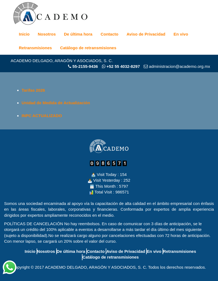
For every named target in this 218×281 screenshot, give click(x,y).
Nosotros (47, 34)
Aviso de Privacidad (145, 34)
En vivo (180, 34)
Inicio (24, 34)
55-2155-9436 (85, 66)
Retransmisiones (35, 47)
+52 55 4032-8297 (121, 66)
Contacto (109, 34)
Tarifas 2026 (33, 90)
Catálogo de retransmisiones (88, 47)
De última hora (78, 34)
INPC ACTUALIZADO (42, 115)
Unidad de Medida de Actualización (56, 102)
